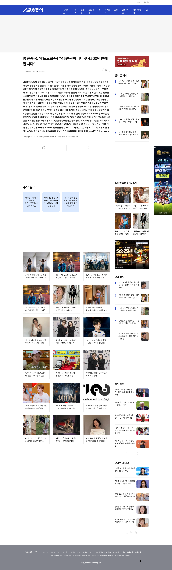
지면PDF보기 (137, 11)
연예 (75, 11)
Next (136, 453)
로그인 (139, 2)
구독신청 (65, 552)
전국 (100, 11)
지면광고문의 (55, 552)
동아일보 (146, 2)
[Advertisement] (86, 34)
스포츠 (82, 11)
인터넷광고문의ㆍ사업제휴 (78, 552)
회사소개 (46, 552)
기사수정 (36, 71)
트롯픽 (116, 11)
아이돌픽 (107, 11)
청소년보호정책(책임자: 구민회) (100, 552)
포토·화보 (91, 11)
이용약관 (116, 552)
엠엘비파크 (125, 11)
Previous (127, 453)
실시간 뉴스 (66, 11)
